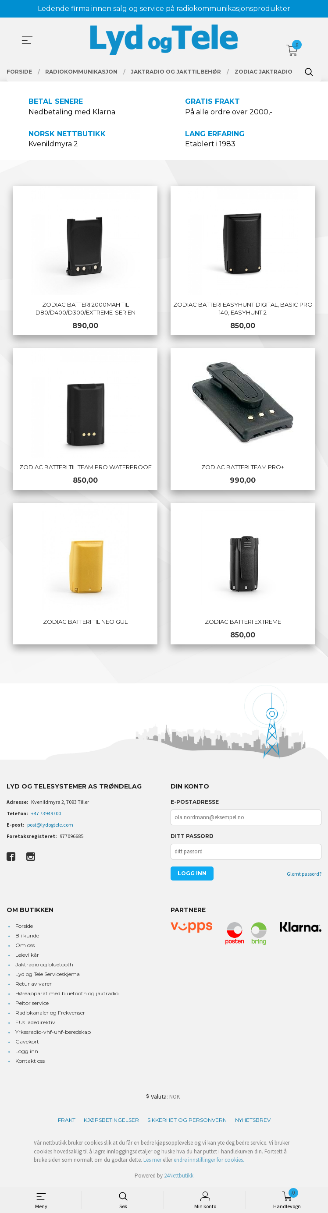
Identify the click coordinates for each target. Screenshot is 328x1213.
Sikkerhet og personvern (187, 1120)
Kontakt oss (30, 1060)
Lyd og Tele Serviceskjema (47, 974)
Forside (24, 926)
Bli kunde (27, 935)
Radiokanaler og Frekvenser (50, 1012)
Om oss (25, 945)
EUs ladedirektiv (35, 1022)
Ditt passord (192, 836)
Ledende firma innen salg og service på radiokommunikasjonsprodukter (164, 8)
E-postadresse (195, 802)
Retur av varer (33, 983)
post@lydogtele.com (50, 824)
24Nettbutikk (178, 1175)
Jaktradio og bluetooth (44, 964)
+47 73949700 (46, 813)
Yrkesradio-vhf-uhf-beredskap (53, 1032)
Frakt (66, 1120)
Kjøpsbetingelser (111, 1120)
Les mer (152, 1159)
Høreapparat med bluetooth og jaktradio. (67, 993)
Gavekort (27, 1041)
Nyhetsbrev (253, 1120)
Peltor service (32, 1003)
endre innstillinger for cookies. (209, 1159)
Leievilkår (27, 954)
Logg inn (26, 1051)
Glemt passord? (304, 873)
